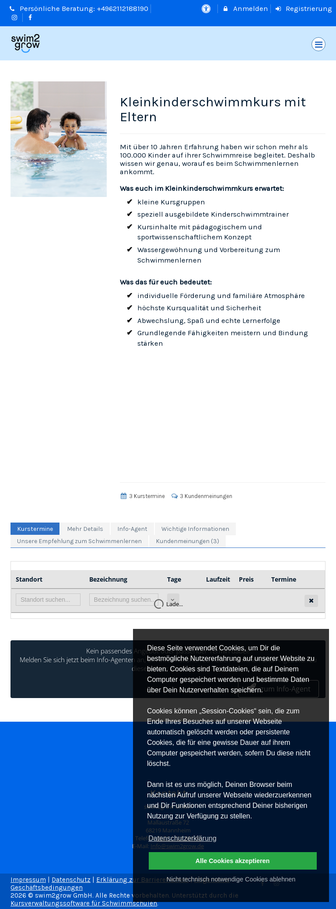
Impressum (28, 880)
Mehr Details (85, 529)
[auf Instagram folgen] (15, 17)
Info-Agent (132, 529)
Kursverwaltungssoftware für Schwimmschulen (83, 903)
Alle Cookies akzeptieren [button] (233, 860)
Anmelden (245, 8)
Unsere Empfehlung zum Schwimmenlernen (79, 541)
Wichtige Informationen (195, 529)
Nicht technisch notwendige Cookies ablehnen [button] (231, 879)
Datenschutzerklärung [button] (182, 838)
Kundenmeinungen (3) (187, 541)
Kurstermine (35, 529)
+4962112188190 (122, 8)
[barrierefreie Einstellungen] (206, 8)
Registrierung (303, 8)
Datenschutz (71, 880)
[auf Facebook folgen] (31, 17)
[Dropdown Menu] (319, 44)
